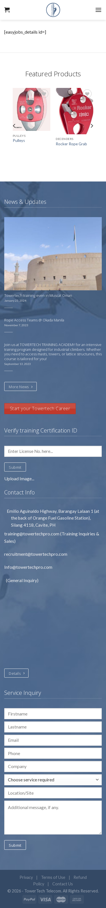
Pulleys (19, 140)
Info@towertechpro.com (28, 567)
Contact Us (62, 883)
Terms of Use (53, 877)
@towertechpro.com (39, 533)
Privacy (26, 877)
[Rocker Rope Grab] (74, 111)
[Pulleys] (31, 109)
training (11, 533)
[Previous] (14, 125)
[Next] (91, 125)
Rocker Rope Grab (71, 144)
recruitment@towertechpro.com (35, 554)
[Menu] (98, 10)
